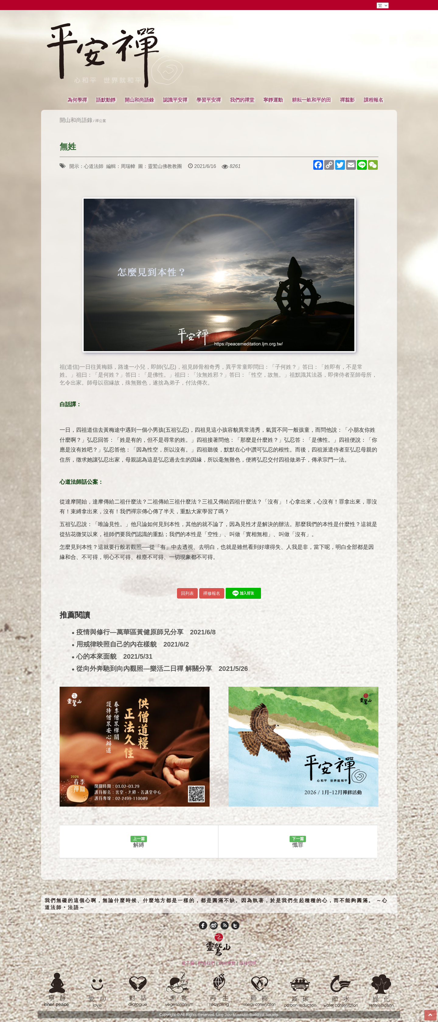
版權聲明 (247, 963)
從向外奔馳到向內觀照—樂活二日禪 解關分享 (160, 668)
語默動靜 (106, 100)
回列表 (187, 593)
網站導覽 (227, 963)
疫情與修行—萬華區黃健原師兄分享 (144, 632)
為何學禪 (77, 100)
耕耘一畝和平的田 (311, 100)
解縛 (138, 842)
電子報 (188, 963)
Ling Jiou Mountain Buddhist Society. (247, 1015)
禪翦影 (347, 100)
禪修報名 (211, 593)
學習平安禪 (208, 100)
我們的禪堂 (242, 100)
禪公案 (100, 121)
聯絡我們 (206, 963)
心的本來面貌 (112, 656)
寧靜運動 (273, 100)
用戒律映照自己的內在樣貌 (130, 644)
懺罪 (298, 842)
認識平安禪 (175, 100)
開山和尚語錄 (139, 100)
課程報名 (373, 100)
